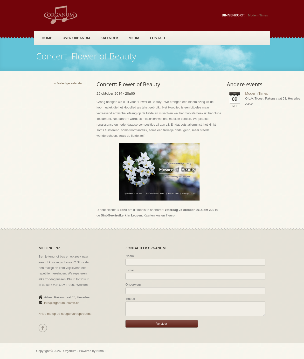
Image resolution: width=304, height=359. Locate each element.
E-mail (129, 270)
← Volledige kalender (68, 83)
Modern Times (258, 15)
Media (134, 38)
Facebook (43, 328)
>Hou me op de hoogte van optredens (65, 314)
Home (47, 38)
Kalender (109, 38)
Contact (158, 38)
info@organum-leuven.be (61, 303)
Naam (129, 256)
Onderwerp (133, 284)
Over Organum (76, 38)
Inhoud (130, 299)
